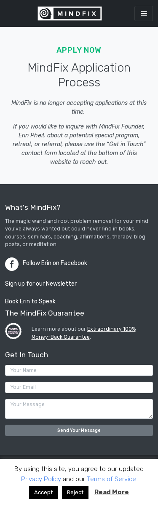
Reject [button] (75, 492)
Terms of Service (111, 479)
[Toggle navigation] (143, 13)
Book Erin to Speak (30, 301)
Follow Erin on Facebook (55, 263)
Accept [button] (43, 492)
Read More (111, 492)
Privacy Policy (41, 479)
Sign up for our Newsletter (41, 283)
